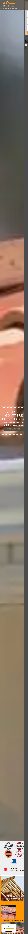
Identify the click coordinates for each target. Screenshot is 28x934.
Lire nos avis (8, 931)
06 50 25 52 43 (13, 8)
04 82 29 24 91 (4, 8)
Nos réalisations (14, 429)
